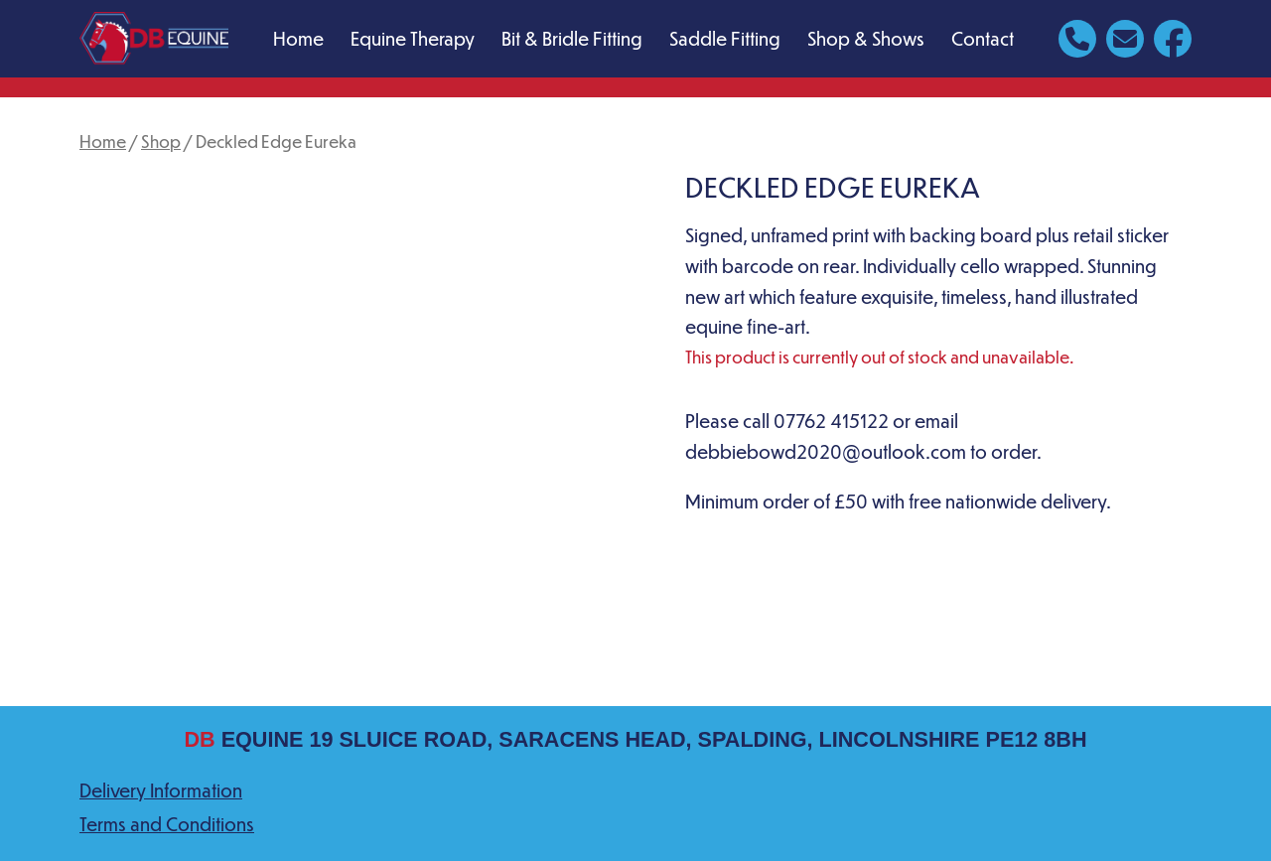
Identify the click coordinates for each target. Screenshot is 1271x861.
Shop (161, 141)
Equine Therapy (413, 38)
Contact (982, 38)
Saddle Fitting (724, 38)
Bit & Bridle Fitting (571, 38)
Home (298, 38)
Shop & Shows (865, 38)
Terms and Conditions (166, 823)
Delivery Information (160, 790)
